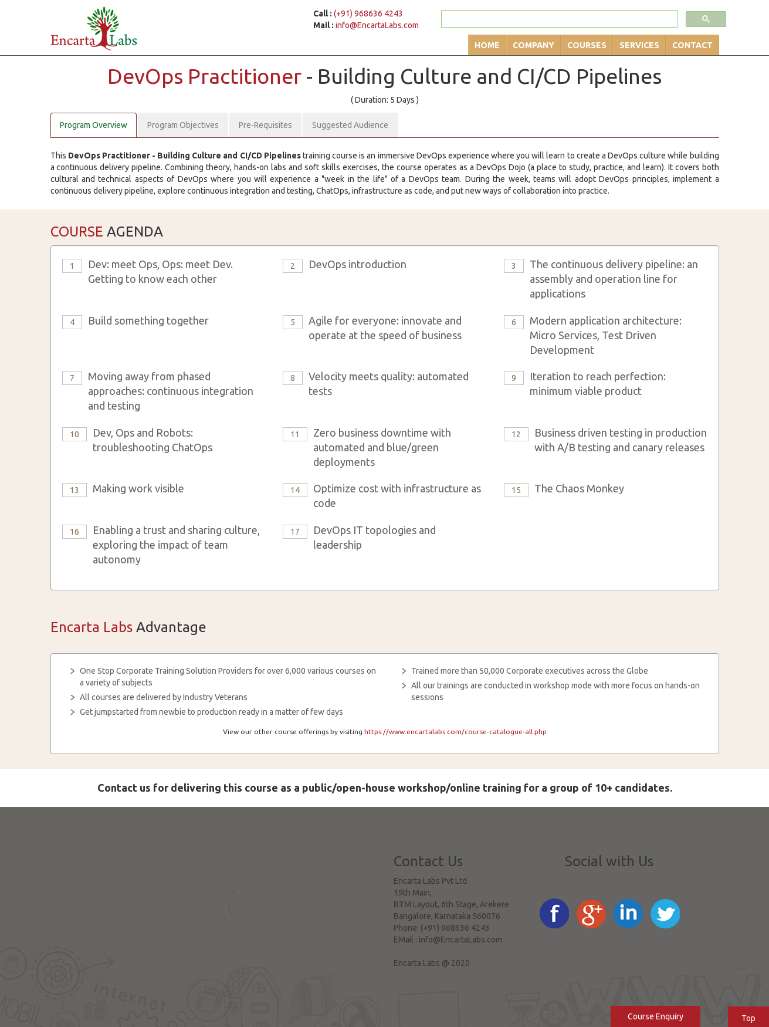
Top (748, 1018)
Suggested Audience (350, 125)
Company (533, 45)
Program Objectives (183, 125)
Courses (587, 45)
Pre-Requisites (265, 125)
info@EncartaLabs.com (377, 25)
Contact (692, 45)
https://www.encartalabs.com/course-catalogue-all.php (455, 731)
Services (639, 45)
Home (487, 45)
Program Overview (93, 125)
